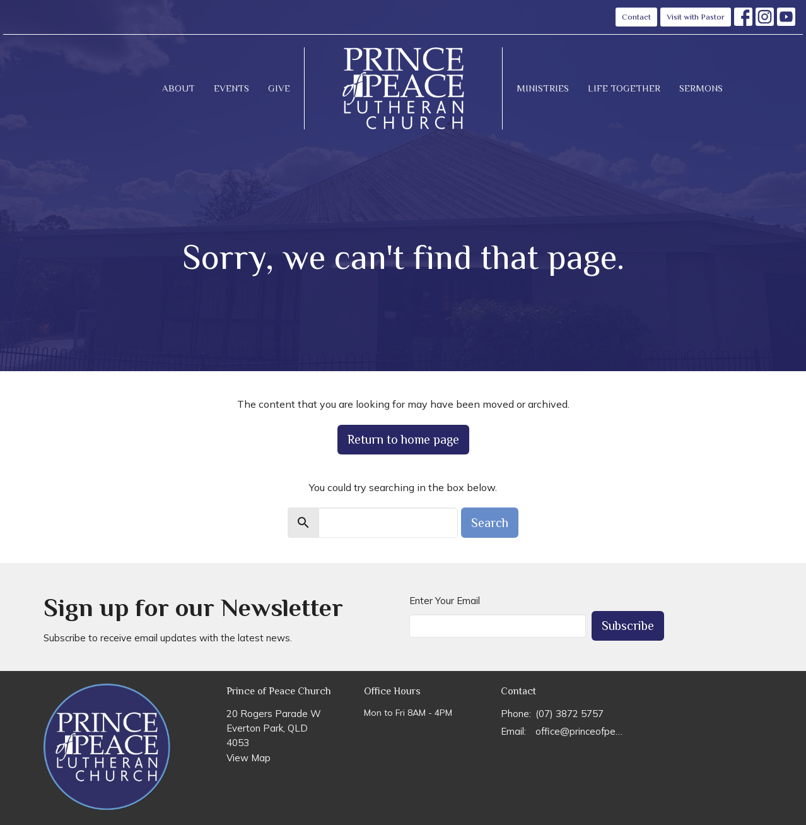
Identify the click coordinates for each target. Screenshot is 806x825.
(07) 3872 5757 (569, 714)
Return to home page (403, 439)
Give (279, 88)
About (178, 88)
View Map (248, 758)
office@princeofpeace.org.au (580, 731)
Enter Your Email (444, 601)
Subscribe (628, 625)
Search (489, 523)
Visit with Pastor (696, 16)
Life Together (624, 88)
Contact (636, 16)
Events (231, 88)
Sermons (701, 88)
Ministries (543, 88)
